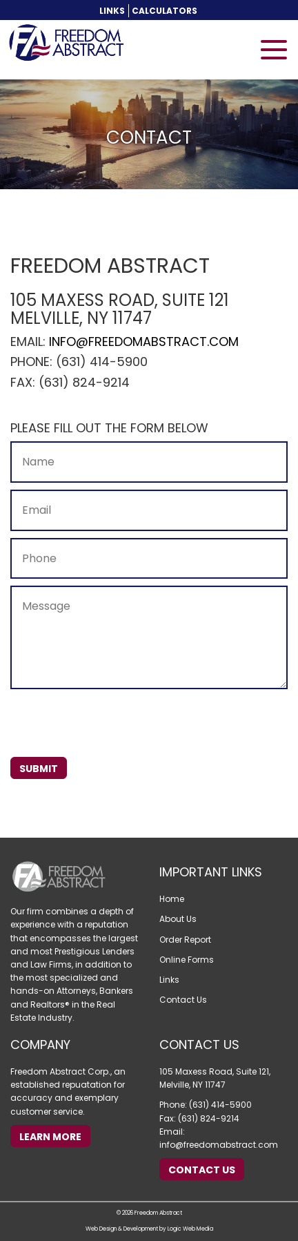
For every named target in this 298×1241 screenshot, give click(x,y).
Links (112, 11)
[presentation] (115, 723)
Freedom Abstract (158, 1213)
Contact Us (183, 1000)
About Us (178, 919)
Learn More (50, 1137)
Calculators (164, 11)
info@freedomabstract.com (144, 341)
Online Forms (186, 959)
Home (171, 899)
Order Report (185, 939)
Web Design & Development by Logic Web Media (149, 1229)
